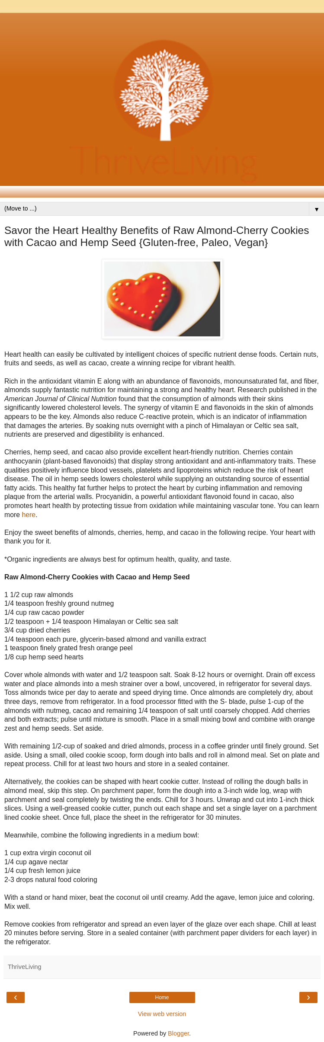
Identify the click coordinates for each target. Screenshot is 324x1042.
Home (162, 997)
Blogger (178, 1033)
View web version (162, 1013)
